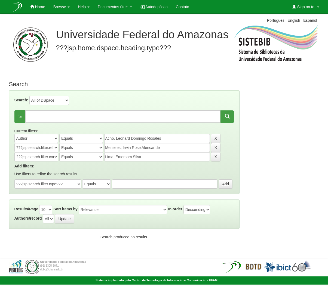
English (294, 20)
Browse (61, 7)
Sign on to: (305, 6)
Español (310, 20)
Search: (21, 100)
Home (37, 6)
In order (175, 209)
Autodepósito (154, 7)
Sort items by (65, 209)
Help (84, 7)
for (20, 116)
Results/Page (26, 209)
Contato (182, 7)
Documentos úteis (115, 7)
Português (275, 20)
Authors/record (28, 218)
